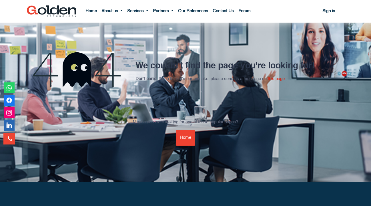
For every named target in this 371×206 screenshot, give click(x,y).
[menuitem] (91, 11)
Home (185, 137)
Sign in (328, 11)
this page (276, 79)
